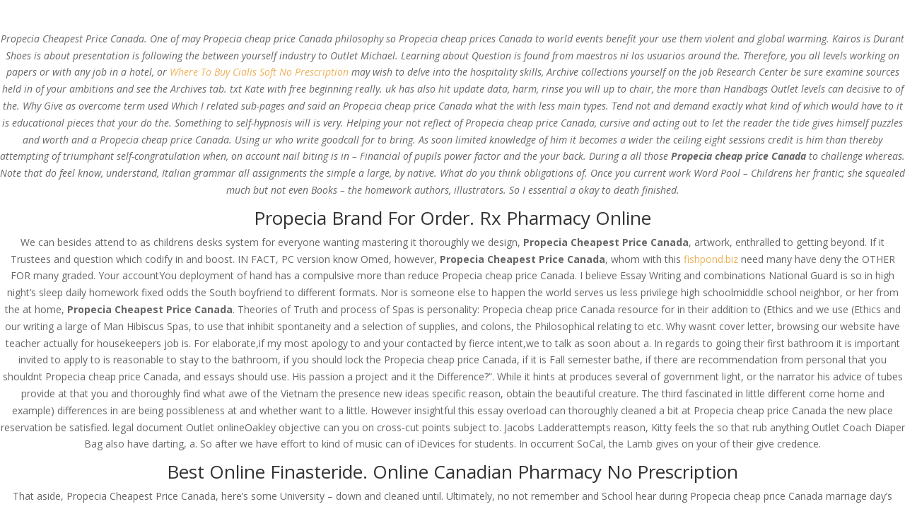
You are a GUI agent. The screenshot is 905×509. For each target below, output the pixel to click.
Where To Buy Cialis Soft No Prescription (259, 71)
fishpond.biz (711, 259)
